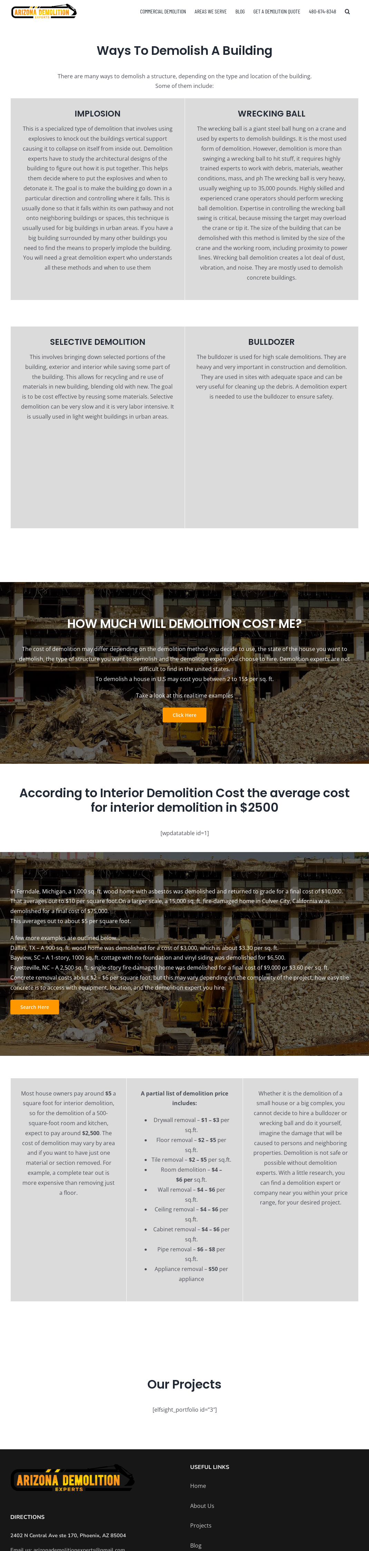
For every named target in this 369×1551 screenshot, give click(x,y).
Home (198, 1486)
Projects (201, 1525)
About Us (202, 1506)
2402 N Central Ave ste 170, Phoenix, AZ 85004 (68, 1535)
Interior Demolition (156, 792)
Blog (196, 1545)
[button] (347, 11)
